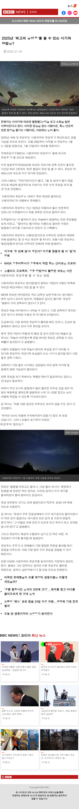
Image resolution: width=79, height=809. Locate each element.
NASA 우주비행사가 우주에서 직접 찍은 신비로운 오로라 (40, 263)
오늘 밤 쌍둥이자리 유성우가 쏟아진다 (28, 614)
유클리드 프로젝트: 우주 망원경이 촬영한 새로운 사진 (38, 271)
